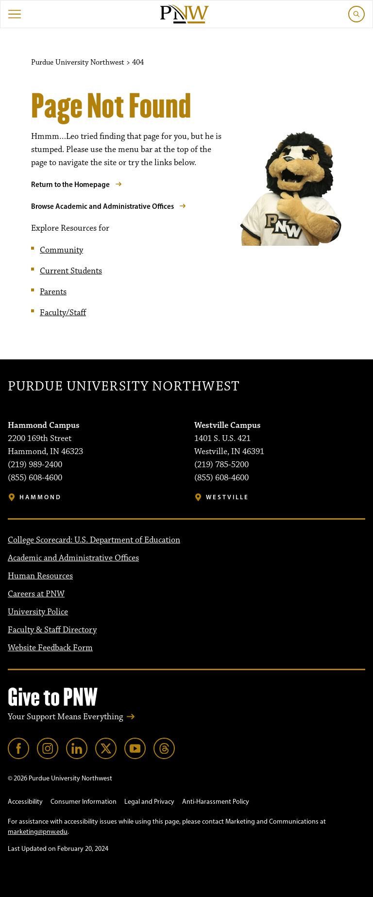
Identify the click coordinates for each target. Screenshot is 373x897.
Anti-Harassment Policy (215, 801)
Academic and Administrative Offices (73, 558)
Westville (227, 497)
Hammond (40, 497)
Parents (53, 292)
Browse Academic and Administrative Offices (102, 206)
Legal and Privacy (149, 801)
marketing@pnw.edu (38, 832)
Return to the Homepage (70, 184)
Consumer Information (84, 801)
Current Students (71, 271)
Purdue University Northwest (123, 387)
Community (61, 250)
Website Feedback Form (50, 648)
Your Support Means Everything (65, 716)
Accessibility (25, 801)
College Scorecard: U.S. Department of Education (94, 540)
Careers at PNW (36, 594)
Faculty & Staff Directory (52, 630)
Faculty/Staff (63, 312)
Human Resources (40, 576)
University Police (38, 612)
